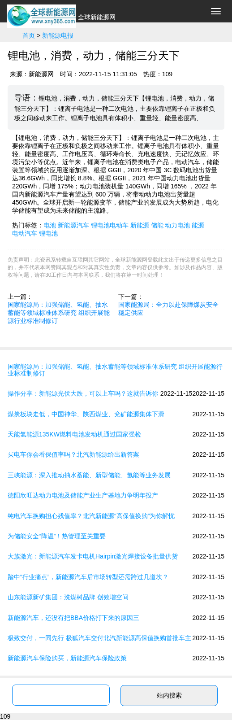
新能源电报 (57, 35)
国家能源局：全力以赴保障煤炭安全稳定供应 (168, 308)
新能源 (139, 225)
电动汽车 (24, 233)
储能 (157, 225)
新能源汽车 (73, 225)
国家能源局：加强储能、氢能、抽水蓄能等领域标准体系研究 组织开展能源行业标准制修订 (59, 312)
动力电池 (177, 225)
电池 (49, 225)
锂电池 (48, 233)
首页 (28, 35)
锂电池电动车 (110, 225)
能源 (198, 225)
